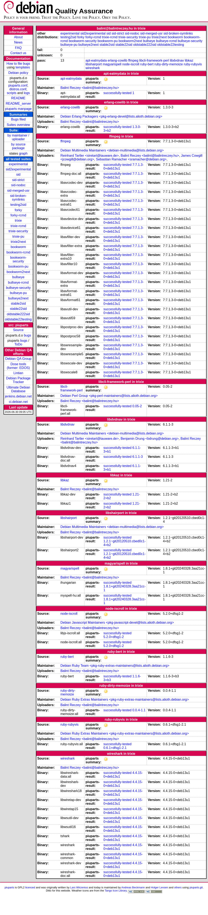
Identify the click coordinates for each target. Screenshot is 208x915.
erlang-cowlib (117, 60)
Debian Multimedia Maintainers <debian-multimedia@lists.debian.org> (112, 150)
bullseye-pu (18, 293)
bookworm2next (18, 272)
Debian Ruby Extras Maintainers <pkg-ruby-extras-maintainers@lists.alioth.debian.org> (124, 699)
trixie (23, 130)
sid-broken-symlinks (18, 197)
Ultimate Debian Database (18, 389)
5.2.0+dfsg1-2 (113, 637)
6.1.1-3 (137, 456)
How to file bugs (18, 63)
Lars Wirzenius (79, 887)
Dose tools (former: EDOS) (18, 366)
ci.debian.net (18, 401)
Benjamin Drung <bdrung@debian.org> (150, 438)
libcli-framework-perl (154, 60)
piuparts (9, 887)
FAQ (18, 48)
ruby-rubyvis (193, 64)
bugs (27, 335)
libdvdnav (177, 60)
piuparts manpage (18, 108)
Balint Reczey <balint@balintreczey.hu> (89, 87)
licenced (30, 887)
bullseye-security (18, 287)
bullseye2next (18, 298)
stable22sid (18, 308)
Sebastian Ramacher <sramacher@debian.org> (131, 159)
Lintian (18, 373)
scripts (11, 93)
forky (18, 210)
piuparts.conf (17, 85)
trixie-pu (18, 236)
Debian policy (18, 72)
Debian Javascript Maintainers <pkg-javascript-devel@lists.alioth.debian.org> (117, 622)
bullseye (18, 277)
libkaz (189, 60)
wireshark (93, 68)
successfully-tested (117, 93)
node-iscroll (130, 64)
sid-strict (18, 180)
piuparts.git (196, 887)
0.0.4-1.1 (139, 710)
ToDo (18, 344)
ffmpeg (133, 60)
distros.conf (17, 89)
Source (18, 330)
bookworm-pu (18, 266)
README (18, 98)
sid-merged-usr (18, 190)
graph (23, 153)
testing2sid (18, 204)
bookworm (18, 247)
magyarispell (112, 64)
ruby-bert (146, 64)
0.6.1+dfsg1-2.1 (115, 748)
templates (23, 67)
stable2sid (18, 303)
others (178, 887)
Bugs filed (18, 119)
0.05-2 (137, 406)
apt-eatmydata (96, 60)
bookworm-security (18, 259)
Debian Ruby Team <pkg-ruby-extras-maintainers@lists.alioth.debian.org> (114, 665)
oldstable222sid (18, 314)
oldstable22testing (18, 319)
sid (18, 174)
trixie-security (18, 231)
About (18, 37)
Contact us (18, 53)
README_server (18, 103)
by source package (18, 146)
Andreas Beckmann (133, 887)
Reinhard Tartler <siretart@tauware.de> (89, 155)
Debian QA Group (18, 358)
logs (27, 93)
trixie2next (18, 241)
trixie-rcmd (18, 226)
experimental (18, 164)
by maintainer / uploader (18, 137)
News (18, 42)
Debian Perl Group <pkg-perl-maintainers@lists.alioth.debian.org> (109, 395)
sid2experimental (18, 169)
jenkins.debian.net (18, 396)
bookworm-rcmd (18, 252)
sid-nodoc (18, 185)
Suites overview (18, 125)
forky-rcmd (18, 215)
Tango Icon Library (116, 890)
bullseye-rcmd (18, 282)
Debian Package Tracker (18, 380)
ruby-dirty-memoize (168, 64)
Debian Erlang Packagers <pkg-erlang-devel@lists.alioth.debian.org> (111, 116)
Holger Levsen (159, 887)
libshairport (94, 64)
